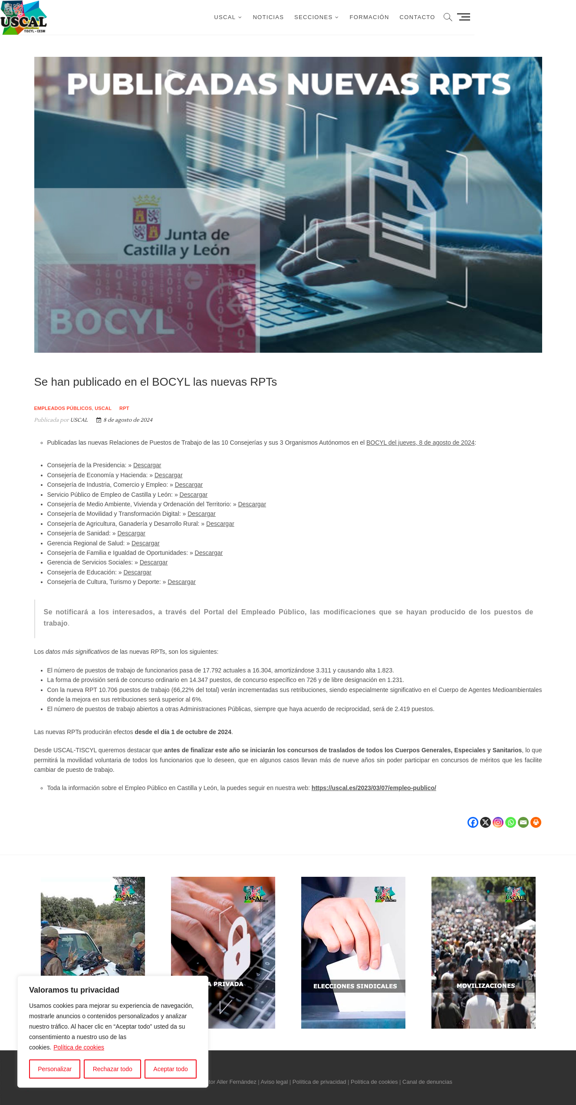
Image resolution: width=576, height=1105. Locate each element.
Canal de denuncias (427, 1082)
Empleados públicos (63, 408)
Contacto (485, 17)
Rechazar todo (112, 1069)
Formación (437, 17)
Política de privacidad (319, 1082)
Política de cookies (78, 1047)
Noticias (336, 17)
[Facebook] (472, 817)
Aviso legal (274, 1082)
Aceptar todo (170, 1069)
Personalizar (55, 1069)
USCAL (292, 17)
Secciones (381, 17)
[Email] (523, 817)
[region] (112, 1032)
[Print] (535, 817)
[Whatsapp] (510, 817)
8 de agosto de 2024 (123, 420)
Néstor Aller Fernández (228, 1082)
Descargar (147, 465)
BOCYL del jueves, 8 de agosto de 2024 (420, 442)
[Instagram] (498, 817)
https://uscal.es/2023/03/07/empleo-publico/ (374, 787)
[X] (485, 817)
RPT (124, 408)
